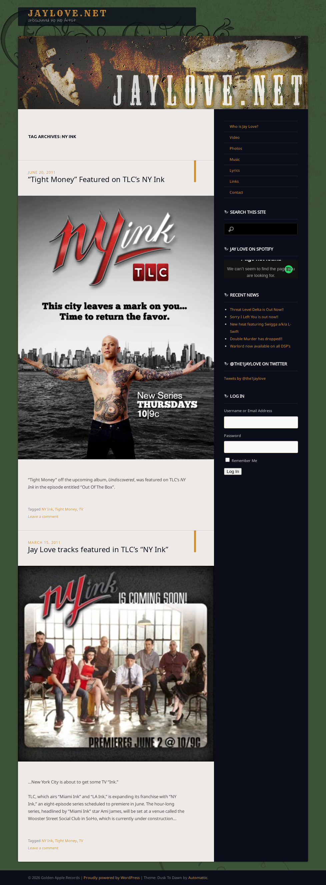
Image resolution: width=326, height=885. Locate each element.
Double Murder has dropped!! (256, 338)
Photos (236, 148)
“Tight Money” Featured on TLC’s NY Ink (96, 178)
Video (235, 137)
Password (232, 435)
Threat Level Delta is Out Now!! (257, 309)
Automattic (197, 877)
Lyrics (235, 170)
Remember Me (244, 460)
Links (234, 181)
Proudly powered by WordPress (112, 877)
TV (81, 509)
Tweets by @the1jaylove (245, 378)
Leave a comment (43, 516)
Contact (236, 192)
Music (235, 159)
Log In (233, 471)
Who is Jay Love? (244, 126)
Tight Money (66, 509)
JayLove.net (68, 13)
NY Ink (47, 509)
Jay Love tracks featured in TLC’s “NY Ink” (98, 548)
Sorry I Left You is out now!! (254, 316)
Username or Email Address (248, 410)
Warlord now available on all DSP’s (260, 345)
